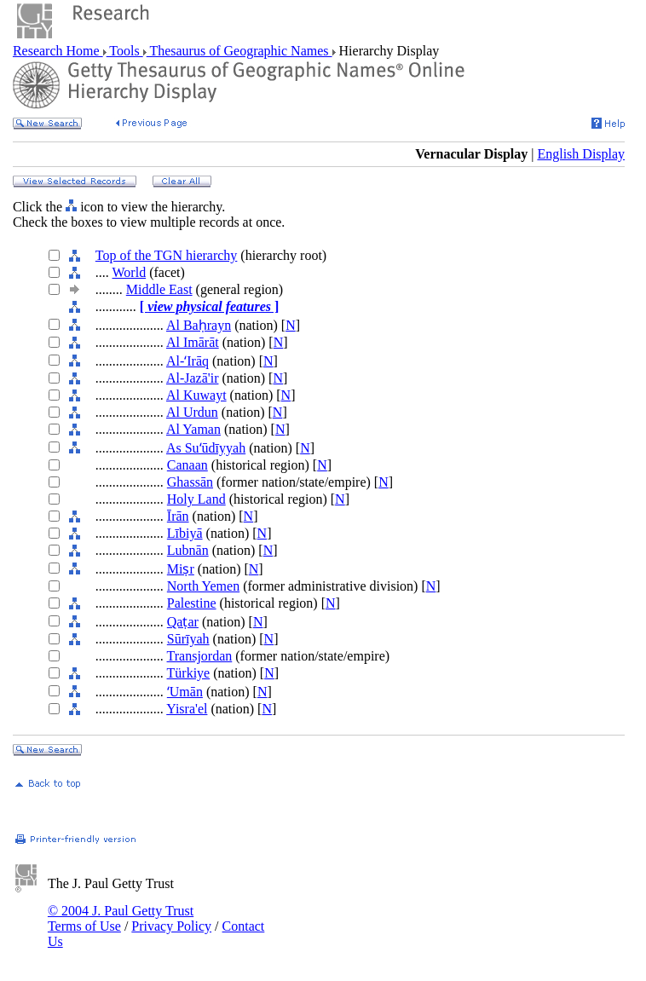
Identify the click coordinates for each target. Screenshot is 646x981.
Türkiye (189, 673)
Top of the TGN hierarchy (166, 255)
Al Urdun (192, 412)
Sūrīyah (188, 639)
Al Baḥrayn (198, 325)
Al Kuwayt (196, 395)
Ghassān (190, 482)
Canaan (187, 465)
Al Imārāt (192, 342)
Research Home (58, 50)
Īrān (178, 516)
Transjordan (200, 656)
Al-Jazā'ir (192, 378)
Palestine (191, 603)
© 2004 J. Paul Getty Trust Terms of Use (120, 918)
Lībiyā (185, 533)
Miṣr (180, 569)
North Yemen (203, 586)
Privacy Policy (171, 926)
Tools (125, 50)
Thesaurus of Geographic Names (239, 50)
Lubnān (188, 550)
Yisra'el (186, 708)
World (129, 272)
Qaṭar (183, 622)
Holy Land (196, 499)
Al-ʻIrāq (187, 361)
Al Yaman (193, 429)
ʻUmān (185, 691)
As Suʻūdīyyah (205, 448)
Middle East (159, 289)
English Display (581, 154)
